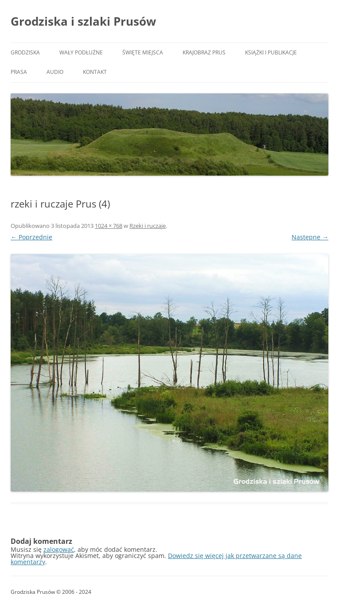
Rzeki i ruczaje (147, 226)
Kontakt (95, 72)
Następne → (310, 237)
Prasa (19, 72)
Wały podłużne (81, 52)
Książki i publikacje (271, 52)
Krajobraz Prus (204, 52)
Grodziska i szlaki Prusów (83, 21)
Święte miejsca (142, 52)
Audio (55, 72)
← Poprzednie (31, 237)
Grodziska (25, 52)
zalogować (58, 549)
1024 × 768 (108, 226)
